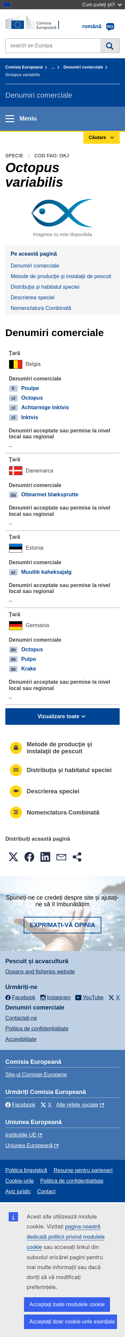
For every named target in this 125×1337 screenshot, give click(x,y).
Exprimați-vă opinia (62, 925)
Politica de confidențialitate (36, 1028)
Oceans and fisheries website (40, 971)
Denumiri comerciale (83, 67)
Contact (46, 1191)
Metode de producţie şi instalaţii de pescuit (61, 276)
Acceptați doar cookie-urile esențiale (72, 1321)
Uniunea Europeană (29, 1145)
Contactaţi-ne (21, 1018)
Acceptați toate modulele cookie (67, 1304)
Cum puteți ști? (102, 4)
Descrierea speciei (33, 297)
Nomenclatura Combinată (41, 308)
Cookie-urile (19, 1181)
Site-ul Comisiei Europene (36, 1074)
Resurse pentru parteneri (83, 1170)
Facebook (20, 1105)
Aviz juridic (18, 1191)
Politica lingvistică (26, 1170)
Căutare (109, 46)
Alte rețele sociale (77, 1105)
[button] (13, 857)
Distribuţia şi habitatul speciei (45, 287)
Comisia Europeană (24, 67)
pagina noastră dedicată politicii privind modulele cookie (66, 1237)
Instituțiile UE (20, 1135)
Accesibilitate (20, 1039)
